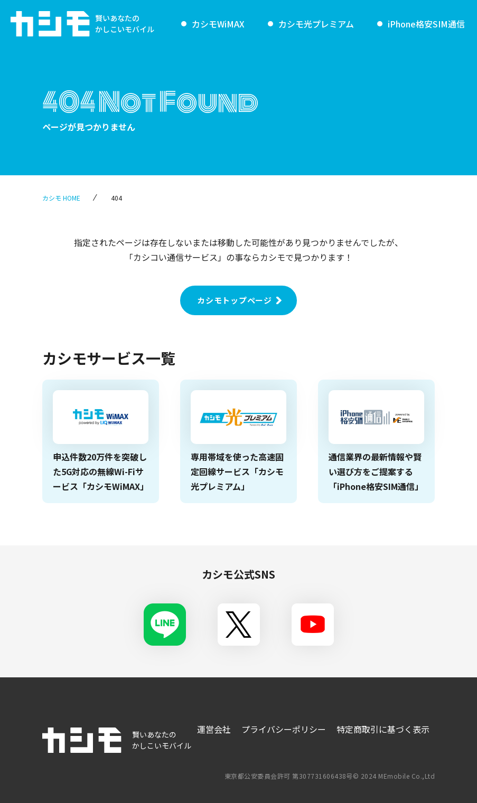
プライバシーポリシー (283, 729)
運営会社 (214, 729)
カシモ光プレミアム (316, 23)
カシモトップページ (234, 300)
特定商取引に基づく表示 (382, 729)
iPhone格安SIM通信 (426, 23)
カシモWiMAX (218, 23)
